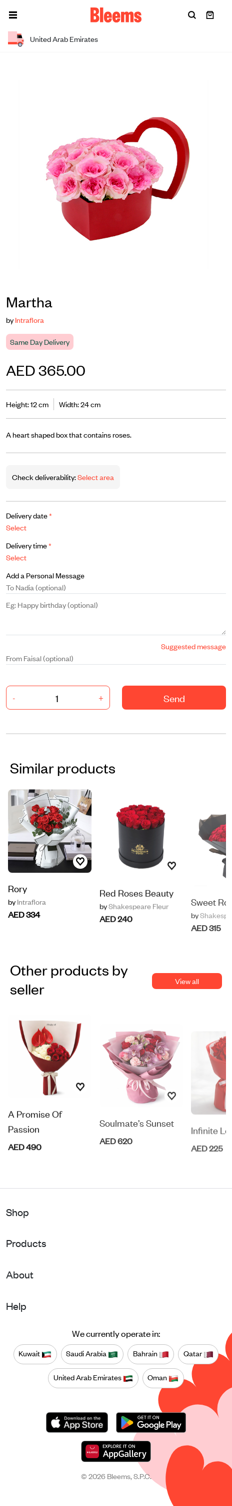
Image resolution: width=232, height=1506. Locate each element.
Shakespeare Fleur (134, 933)
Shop (17, 1212)
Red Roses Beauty (137, 919)
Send (174, 698)
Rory (17, 895)
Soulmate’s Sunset (137, 1146)
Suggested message (193, 646)
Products (26, 1243)
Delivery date (29, 515)
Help (16, 1305)
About (20, 1274)
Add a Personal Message (45, 575)
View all (187, 981)
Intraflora (29, 319)
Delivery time (29, 545)
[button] (13, 15)
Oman (163, 1378)
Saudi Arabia (92, 1354)
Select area (95, 477)
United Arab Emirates (93, 1378)
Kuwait (35, 1354)
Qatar (199, 1354)
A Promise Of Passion (35, 1148)
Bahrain (151, 1354)
